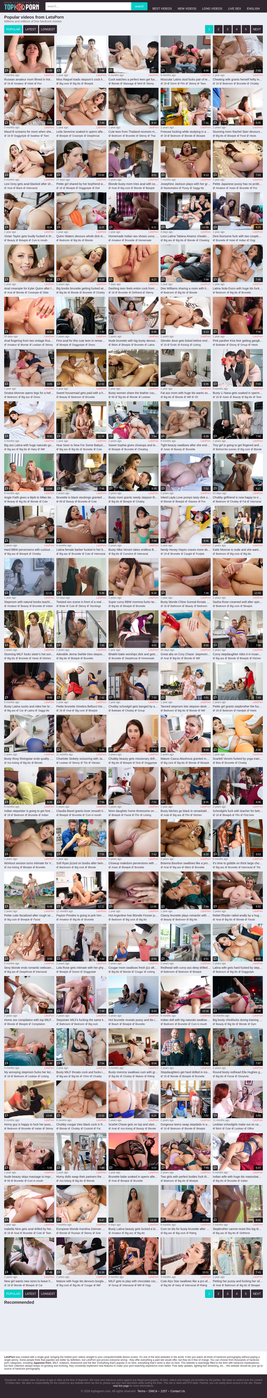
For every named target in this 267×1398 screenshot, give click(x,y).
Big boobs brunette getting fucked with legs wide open (81, 288)
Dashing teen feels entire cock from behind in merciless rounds (133, 288)
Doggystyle (20, 135)
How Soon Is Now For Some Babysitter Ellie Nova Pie (81, 445)
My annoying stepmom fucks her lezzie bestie (29, 1072)
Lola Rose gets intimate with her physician (81, 967)
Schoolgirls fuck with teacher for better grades (238, 811)
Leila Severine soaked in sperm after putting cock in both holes (81, 131)
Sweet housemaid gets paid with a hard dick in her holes (81, 393)
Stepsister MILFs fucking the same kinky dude (81, 1020)
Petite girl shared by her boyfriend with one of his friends (81, 184)
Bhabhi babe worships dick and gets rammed (133, 654)
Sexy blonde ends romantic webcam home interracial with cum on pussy (29, 967)
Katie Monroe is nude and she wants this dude (238, 549)
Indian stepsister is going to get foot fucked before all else (29, 811)
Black (19, 188)
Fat (244, 501)
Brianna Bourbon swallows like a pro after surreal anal (186, 863)
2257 (164, 1391)
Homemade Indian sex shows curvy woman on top (133, 236)
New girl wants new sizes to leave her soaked (29, 1281)
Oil (196, 397)
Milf (189, 397)
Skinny (150, 83)
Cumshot (128, 553)
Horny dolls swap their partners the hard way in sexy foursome (81, 1176)
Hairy (34, 449)
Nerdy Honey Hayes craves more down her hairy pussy (186, 549)
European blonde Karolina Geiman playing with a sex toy (81, 1229)
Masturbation (171, 188)
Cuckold (88, 1128)
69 (113, 397)
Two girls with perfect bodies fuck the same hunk (186, 1176)
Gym (253, 1024)
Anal (9, 188)
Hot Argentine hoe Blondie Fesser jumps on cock (133, 915)
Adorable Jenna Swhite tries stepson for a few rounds (81, 654)
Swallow (35, 135)
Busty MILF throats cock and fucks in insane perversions (81, 1072)
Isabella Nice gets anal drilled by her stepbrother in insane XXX (29, 1229)
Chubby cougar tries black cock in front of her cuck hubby (81, 1124)
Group (244, 344)
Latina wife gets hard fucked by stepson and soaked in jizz (238, 967)
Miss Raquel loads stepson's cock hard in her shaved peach (81, 79)
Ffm (183, 83)
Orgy (252, 240)
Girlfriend (137, 292)
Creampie (77, 135)
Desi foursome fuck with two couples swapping (238, 236)
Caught (188, 553)
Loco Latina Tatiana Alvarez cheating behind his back (186, 236)
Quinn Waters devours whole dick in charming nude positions (81, 236)
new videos (187, 6)
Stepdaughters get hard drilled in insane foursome (186, 1072)
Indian (242, 240)
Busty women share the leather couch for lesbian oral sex (133, 393)
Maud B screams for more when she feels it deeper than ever (29, 131)
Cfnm (86, 1076)
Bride (62, 606)
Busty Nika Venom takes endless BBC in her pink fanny (133, 549)
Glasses (192, 501)
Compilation (38, 1024)
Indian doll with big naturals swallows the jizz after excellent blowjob (186, 1020)
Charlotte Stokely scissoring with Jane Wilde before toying (81, 758)
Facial (127, 815)
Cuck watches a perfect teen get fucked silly (133, 79)
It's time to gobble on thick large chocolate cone (238, 863)
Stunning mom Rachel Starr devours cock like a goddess (238, 131)
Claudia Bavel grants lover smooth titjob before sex (81, 811)
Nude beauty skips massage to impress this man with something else (29, 1176)
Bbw (218, 762)
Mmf (139, 83)
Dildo (45, 292)
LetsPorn (49, 75)
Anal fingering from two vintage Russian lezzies (29, 340)
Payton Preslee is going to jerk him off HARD (81, 915)
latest (30, 29)
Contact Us (177, 1391)
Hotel (30, 83)
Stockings (95, 606)
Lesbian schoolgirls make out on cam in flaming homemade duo (238, 1124)
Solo (98, 1233)
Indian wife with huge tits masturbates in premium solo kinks (238, 1176)
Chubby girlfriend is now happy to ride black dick (238, 497)
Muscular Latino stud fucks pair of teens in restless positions (186, 79)
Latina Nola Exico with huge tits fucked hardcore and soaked (238, 288)
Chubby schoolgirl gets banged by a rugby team (133, 706)
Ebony (233, 344)
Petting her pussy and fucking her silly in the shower (238, 1281)
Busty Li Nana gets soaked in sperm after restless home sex (238, 393)
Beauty (11, 240)
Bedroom (228, 83)
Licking (197, 344)
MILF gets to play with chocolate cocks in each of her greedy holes (133, 1281)
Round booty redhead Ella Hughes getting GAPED (238, 1072)
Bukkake (220, 344)
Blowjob (88, 83)
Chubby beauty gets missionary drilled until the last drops (133, 758)
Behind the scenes (226, 449)
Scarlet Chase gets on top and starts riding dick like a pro (133, 1124)
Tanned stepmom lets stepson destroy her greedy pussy (186, 706)
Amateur (18, 83)
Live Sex (234, 6)
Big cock (64, 83)
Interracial (31, 188)
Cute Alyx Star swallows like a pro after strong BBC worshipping (186, 1281)
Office (250, 1128)
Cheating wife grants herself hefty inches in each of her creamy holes (238, 79)
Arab (166, 815)
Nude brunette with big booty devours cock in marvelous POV (133, 340)
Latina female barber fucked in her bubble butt (81, 549)
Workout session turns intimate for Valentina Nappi (29, 863)
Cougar (139, 971)
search (139, 6)
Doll (97, 188)
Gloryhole (243, 1076)
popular (13, 29)
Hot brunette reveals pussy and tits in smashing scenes (133, 1020)
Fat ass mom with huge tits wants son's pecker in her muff (186, 393)
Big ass (168, 240)
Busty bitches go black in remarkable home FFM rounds (186, 811)
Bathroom (175, 606)
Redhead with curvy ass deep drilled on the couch (186, 967)
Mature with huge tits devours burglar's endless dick (81, 1281)
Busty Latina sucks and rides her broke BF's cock (29, 706)
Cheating (204, 240)
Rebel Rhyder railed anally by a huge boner (238, 915)
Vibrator (96, 762)
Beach (115, 1024)
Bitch (219, 1128)
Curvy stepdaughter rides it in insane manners (238, 654)
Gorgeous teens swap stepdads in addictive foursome (186, 1124)
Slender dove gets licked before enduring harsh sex (186, 340)
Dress (91, 344)
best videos (162, 6)
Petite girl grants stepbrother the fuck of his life (238, 706)
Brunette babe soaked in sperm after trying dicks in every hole (133, 1176)
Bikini (115, 344)
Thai (153, 135)
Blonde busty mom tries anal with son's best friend (133, 184)
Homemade (145, 240)
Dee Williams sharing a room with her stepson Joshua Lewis (186, 288)
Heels (253, 135)
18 (8, 83)
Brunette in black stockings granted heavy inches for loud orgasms (81, 497)
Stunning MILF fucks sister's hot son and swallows (29, 654)
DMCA (153, 1391)
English (253, 6)
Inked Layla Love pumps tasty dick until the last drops (186, 497)
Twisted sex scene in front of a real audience (81, 602)
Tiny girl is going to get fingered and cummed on (238, 445)
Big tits (76, 83)
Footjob (200, 553)
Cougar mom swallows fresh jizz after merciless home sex (133, 967)
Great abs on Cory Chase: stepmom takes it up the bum (186, 654)
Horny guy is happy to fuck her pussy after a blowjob (29, 1124)
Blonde (115, 83)
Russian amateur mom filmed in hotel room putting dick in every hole (29, 79)
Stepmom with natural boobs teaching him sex (29, 602)
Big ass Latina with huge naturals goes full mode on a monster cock (29, 445)
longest (48, 29)
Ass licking (13, 762)
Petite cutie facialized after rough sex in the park (29, 915)
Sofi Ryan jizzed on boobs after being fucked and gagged (81, 863)
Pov (39, 83)
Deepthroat (93, 135)
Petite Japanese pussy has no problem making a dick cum (238, 184)
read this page (121, 1385)
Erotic (173, 344)
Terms (141, 1391)
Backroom (65, 867)
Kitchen (47, 658)
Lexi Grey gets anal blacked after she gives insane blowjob (29, 184)
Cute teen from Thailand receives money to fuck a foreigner (133, 131)
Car (21, 710)
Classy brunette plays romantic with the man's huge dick (186, 915)
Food (243, 135)
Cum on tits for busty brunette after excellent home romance (186, 1229)
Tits (86, 762)
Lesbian (37, 344)
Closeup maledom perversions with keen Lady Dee (133, 863)
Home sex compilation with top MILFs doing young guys (29, 1020)
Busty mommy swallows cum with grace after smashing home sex (133, 1072)
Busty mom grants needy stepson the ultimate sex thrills (133, 497)
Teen (203, 83)
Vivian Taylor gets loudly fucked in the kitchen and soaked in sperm (29, 236)
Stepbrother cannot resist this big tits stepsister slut (238, 1229)
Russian (75, 1233)
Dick (138, 762)
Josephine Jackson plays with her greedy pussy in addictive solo (186, 184)
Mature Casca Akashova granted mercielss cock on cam (186, 758)
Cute (99, 449)
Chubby (254, 83)
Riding (151, 1076)
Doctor (75, 971)
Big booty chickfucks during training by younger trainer (238, 1020)
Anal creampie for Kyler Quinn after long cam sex (29, 288)
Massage (128, 83)
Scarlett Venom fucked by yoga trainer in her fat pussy (238, 758)
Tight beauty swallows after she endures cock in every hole (186, 445)
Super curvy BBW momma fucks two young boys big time (133, 602)
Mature (139, 1076)
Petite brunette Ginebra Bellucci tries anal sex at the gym (81, 706)
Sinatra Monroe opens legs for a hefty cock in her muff (29, 393)
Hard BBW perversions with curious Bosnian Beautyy (29, 549)
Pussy (185, 188)
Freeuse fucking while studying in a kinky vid (186, 131)
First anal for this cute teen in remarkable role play (81, 340)
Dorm (173, 83)
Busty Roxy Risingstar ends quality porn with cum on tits (29, 758)
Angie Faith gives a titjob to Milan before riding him (29, 497)
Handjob (241, 710)
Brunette (241, 83)
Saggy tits (198, 188)
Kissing (185, 344)
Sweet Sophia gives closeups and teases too (133, 445)
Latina (151, 344)
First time (249, 815)
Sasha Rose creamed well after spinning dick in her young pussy (238, 602)
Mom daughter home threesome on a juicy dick (133, 811)
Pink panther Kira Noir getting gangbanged (238, 340)
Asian (232, 188)
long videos (212, 6)
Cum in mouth (39, 240)
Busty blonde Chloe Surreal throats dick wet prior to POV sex (186, 602)
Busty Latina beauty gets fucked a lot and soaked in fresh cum (133, 1229)
